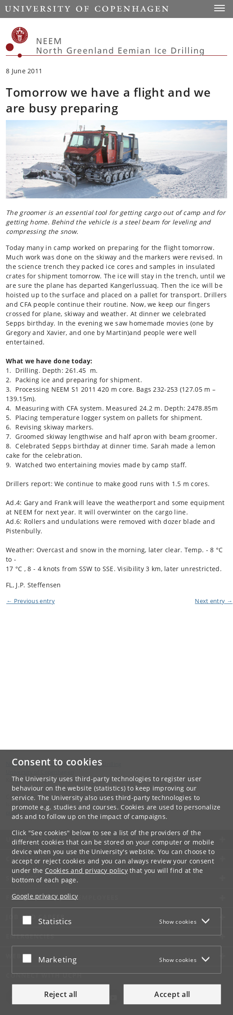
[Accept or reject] (29, 919)
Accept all (172, 994)
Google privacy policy (45, 896)
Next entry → (214, 601)
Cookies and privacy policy (86, 870)
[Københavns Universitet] (17, 42)
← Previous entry (30, 601)
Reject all (60, 994)
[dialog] (116, 882)
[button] (220, 8)
